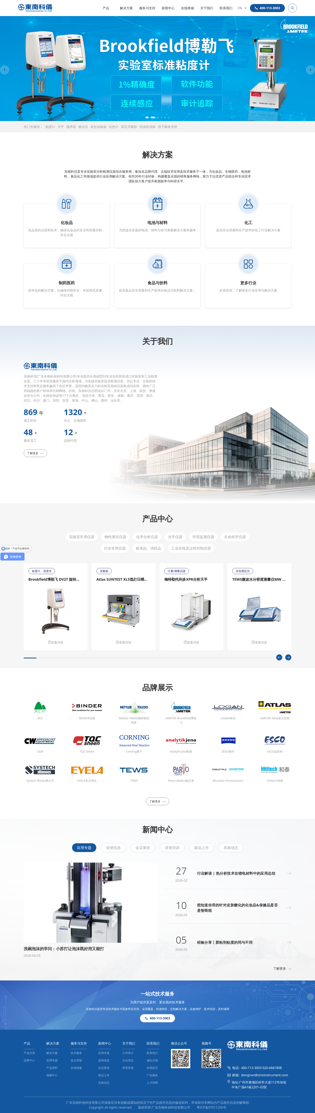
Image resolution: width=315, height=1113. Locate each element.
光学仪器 (175, 536)
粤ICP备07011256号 (211, 1107)
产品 (106, 8)
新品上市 (201, 847)
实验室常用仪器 (81, 536)
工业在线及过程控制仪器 (191, 548)
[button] (148, 117)
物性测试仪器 (115, 536)
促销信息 (113, 847)
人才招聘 (152, 1082)
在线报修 (76, 1068)
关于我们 (206, 8)
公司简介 (128, 1053)
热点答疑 (76, 1060)
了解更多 (35, 453)
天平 (60, 126)
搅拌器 (71, 126)
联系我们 (226, 8)
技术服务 (76, 1053)
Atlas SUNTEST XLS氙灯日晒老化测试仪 (123, 579)
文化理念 (128, 1060)
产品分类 (29, 1053)
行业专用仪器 (115, 548)
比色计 (114, 126)
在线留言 (152, 1068)
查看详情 (55, 642)
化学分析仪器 (147, 536)
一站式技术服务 (157, 993)
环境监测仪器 (203, 536)
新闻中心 (168, 8)
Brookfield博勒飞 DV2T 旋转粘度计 (56, 579)
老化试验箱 (98, 126)
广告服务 (152, 1075)
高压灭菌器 (129, 126)
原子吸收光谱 (167, 126)
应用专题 (84, 847)
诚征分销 (152, 1060)
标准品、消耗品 (148, 548)
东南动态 (231, 847)
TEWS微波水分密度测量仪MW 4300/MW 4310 (259, 579)
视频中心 (52, 1075)
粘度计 (50, 126)
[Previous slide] (4, 69)
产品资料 (52, 1068)
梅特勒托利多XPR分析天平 (186, 579)
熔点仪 (83, 126)
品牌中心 (29, 1060)
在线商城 (187, 8)
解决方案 (126, 8)
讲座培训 (172, 847)
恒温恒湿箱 (147, 126)
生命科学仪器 (235, 536)
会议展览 (143, 847)
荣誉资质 (128, 1068)
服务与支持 (147, 8)
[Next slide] (310, 69)
